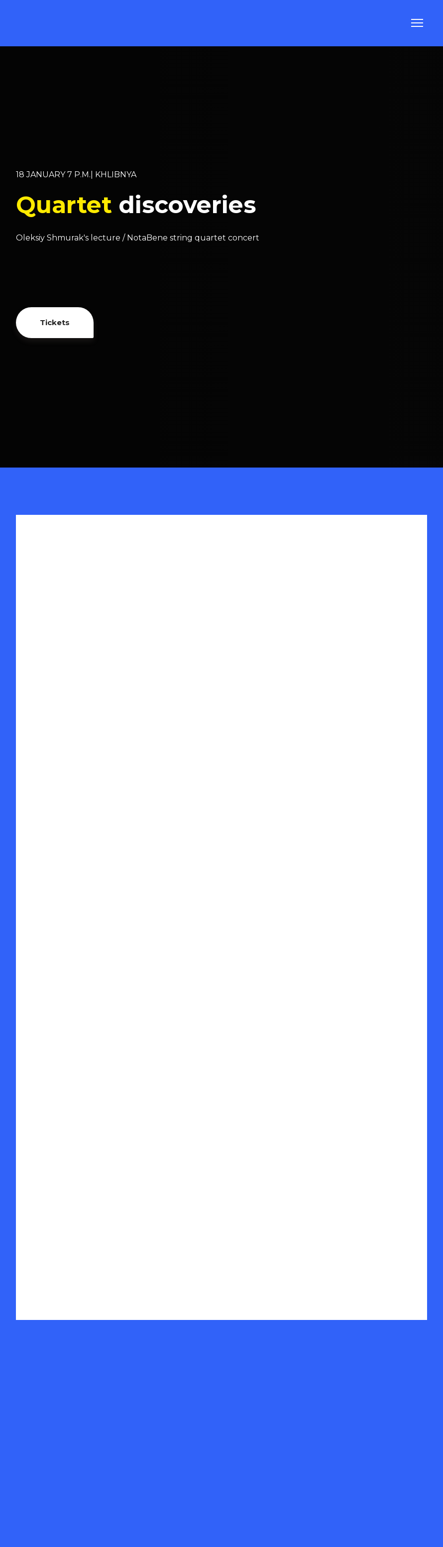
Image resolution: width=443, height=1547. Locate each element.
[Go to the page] (42, 23)
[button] (55, 322)
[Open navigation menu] (417, 23)
